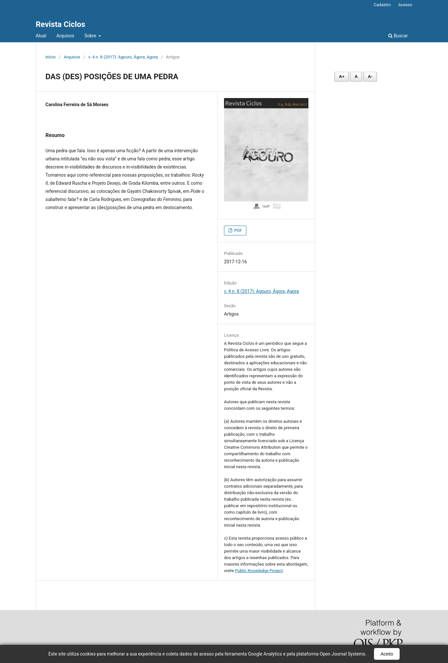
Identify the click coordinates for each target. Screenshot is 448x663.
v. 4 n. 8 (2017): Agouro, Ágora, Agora (123, 57)
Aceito (386, 654)
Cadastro (382, 4)
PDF (237, 230)
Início (50, 57)
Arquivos (65, 35)
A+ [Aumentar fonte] (341, 76)
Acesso (405, 4)
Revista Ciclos (60, 24)
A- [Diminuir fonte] (370, 76)
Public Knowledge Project (259, 570)
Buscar (398, 35)
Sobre (90, 35)
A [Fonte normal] (356, 76)
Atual (41, 35)
